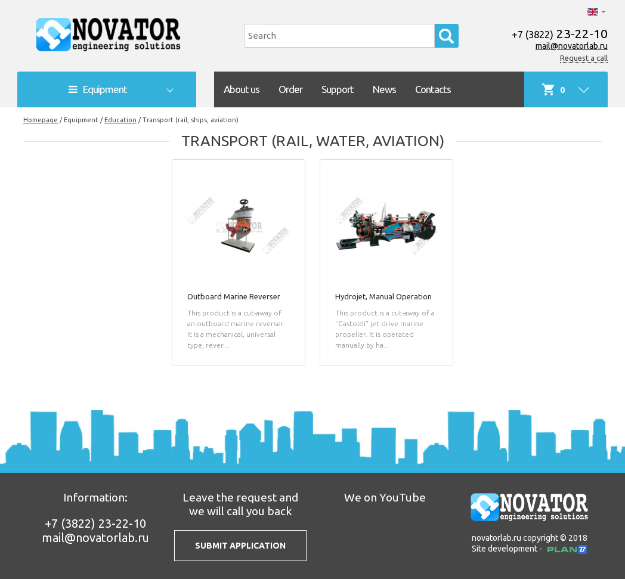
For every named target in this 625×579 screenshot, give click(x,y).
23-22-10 (560, 33)
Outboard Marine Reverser (233, 296)
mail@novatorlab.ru (572, 46)
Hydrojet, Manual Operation (383, 296)
